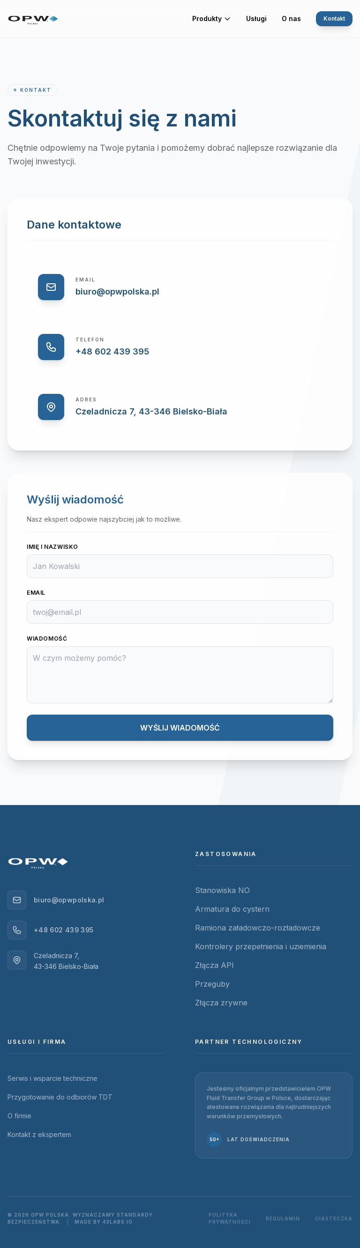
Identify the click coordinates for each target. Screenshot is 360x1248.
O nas (291, 21)
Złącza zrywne (221, 1002)
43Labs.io (118, 1222)
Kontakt (330, 18)
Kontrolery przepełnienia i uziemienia (260, 946)
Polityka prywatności (230, 1218)
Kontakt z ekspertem (39, 1134)
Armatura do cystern (232, 909)
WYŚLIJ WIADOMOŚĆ (123, 728)
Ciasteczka (333, 1218)
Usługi (256, 21)
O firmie (19, 1116)
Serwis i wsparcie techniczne (53, 1078)
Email (36, 592)
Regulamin (283, 1218)
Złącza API (214, 965)
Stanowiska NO (222, 890)
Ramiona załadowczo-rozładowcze (257, 927)
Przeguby (212, 984)
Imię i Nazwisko (52, 546)
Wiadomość (47, 638)
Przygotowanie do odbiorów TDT (60, 1097)
